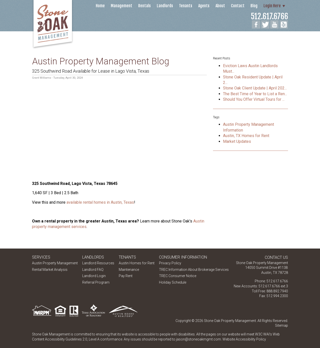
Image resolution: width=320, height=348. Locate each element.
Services (41, 257)
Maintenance (129, 270)
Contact (237, 5)
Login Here (272, 5)
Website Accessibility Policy (244, 339)
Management (121, 5)
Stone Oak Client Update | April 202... (255, 88)
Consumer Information (183, 257)
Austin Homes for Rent (136, 263)
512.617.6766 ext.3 (273, 286)
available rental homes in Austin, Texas (100, 202)
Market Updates (237, 141)
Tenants (185, 5)
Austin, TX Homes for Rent (246, 135)
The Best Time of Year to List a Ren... (255, 93)
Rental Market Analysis (50, 270)
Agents (204, 5)
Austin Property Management (55, 263)
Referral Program (96, 282)
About (220, 5)
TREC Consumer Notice (177, 276)
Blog (254, 5)
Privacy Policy (170, 263)
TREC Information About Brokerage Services (194, 270)
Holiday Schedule (172, 282)
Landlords (165, 5)
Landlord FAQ (93, 270)
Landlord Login (94, 276)
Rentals (144, 5)
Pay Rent (125, 276)
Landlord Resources (98, 263)
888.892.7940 (277, 291)
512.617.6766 (269, 16)
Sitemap (281, 325)
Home (100, 5)
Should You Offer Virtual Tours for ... (253, 99)
